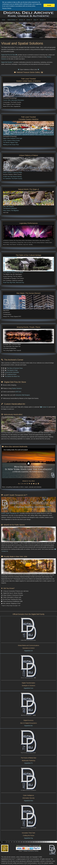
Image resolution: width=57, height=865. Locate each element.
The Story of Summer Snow (15, 368)
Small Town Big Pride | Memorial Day (13, 282)
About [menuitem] (35, 19)
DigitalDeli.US (28, 650)
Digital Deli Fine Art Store (9, 54)
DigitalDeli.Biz (28, 725)
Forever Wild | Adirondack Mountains (13, 100)
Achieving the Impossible (12, 372)
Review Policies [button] (6, 8)
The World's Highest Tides (10, 142)
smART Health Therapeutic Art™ (10, 513)
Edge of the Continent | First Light (12, 138)
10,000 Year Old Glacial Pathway (12, 176)
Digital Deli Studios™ (7, 62)
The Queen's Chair (12, 370)
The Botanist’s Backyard (10, 208)
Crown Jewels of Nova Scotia (11, 140)
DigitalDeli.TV (28, 763)
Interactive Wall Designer (23, 395)
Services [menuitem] (21, 19)
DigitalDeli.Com (28, 688)
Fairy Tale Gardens (8, 206)
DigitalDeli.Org (28, 838)
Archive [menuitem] (28, 19)
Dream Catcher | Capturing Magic (12, 172)
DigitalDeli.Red (28, 800)
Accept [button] (49, 5)
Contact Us (44, 406)
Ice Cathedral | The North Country (12, 178)
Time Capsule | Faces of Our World (13, 272)
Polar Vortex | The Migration (11, 210)
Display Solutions (17, 388)
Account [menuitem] (42, 19)
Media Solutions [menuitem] (12, 19)
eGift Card (18, 391)
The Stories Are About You (12, 376)
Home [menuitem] (3, 19)
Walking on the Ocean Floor (11, 144)
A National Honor (11, 374)
